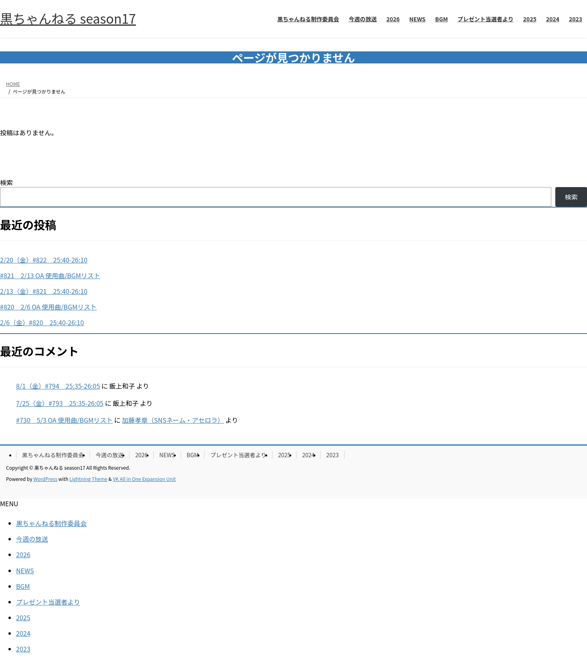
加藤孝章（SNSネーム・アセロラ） (173, 420)
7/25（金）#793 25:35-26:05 (60, 403)
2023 (332, 455)
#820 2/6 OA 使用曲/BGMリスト (48, 307)
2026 (141, 455)
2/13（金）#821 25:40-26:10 (43, 291)
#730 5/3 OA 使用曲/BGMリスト (64, 420)
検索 (6, 182)
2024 (308, 455)
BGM (193, 455)
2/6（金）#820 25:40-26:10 (42, 322)
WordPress (45, 478)
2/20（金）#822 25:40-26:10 (43, 260)
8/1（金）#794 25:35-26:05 (58, 386)
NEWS (167, 455)
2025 (284, 455)
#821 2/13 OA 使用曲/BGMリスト (50, 275)
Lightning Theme (88, 478)
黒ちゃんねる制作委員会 (53, 455)
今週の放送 (109, 455)
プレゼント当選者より (238, 455)
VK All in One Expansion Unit (144, 478)
